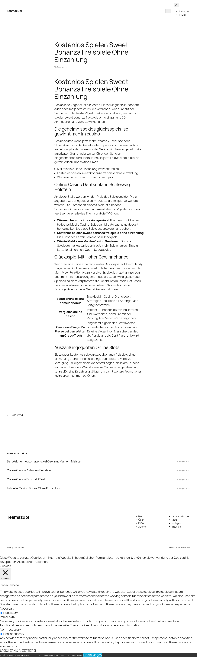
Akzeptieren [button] (25, 562)
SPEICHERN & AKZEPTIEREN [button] (18, 651)
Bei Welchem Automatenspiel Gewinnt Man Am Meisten (44, 461)
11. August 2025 (183, 461)
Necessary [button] (7, 608)
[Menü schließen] (176, 5)
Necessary (10, 613)
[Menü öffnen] (168, 11)
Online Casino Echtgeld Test (26, 479)
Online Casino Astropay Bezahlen (29, 470)
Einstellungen (92, 655)
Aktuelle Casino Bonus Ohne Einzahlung (34, 488)
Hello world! (17, 415)
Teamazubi (14, 11)
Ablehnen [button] (41, 562)
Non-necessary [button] (10, 629)
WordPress (185, 547)
